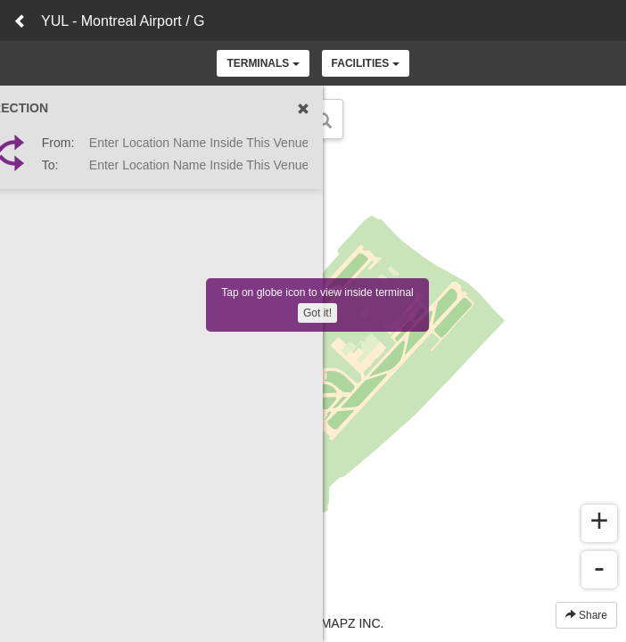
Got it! (317, 313)
